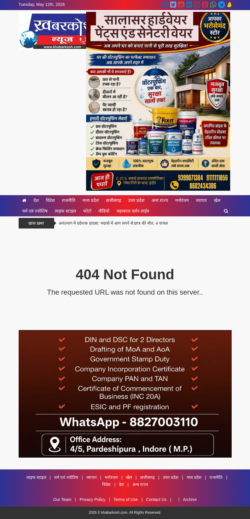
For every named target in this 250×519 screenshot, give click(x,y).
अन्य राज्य (159, 200)
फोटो (87, 210)
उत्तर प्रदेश (136, 200)
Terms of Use (126, 499)
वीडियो (104, 210)
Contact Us (156, 499)
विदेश (50, 200)
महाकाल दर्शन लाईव (133, 210)
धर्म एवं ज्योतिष (35, 210)
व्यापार (201, 200)
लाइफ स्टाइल (65, 210)
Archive (190, 499)
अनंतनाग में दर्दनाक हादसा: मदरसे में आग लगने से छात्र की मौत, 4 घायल (113, 223)
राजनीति (68, 200)
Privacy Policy (92, 499)
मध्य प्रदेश (91, 200)
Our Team (62, 499)
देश (36, 200)
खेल (217, 200)
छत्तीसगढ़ (113, 200)
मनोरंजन (182, 200)
